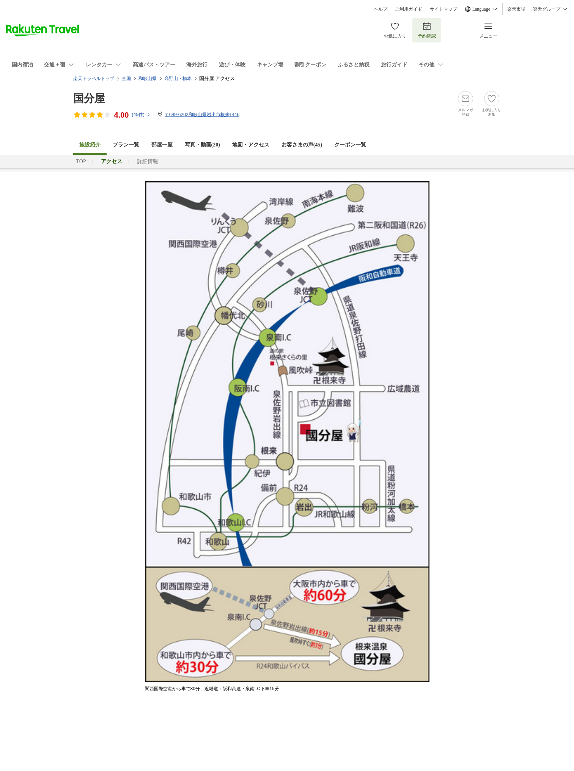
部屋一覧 (162, 145)
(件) (141, 114)
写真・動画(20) (202, 145)
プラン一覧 (126, 145)
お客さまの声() (301, 145)
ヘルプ (380, 9)
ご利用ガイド (408, 9)
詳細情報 (147, 161)
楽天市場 (516, 9)
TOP (81, 161)
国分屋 (89, 98)
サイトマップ (443, 9)
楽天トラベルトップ (93, 78)
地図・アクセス (250, 145)
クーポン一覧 (350, 145)
